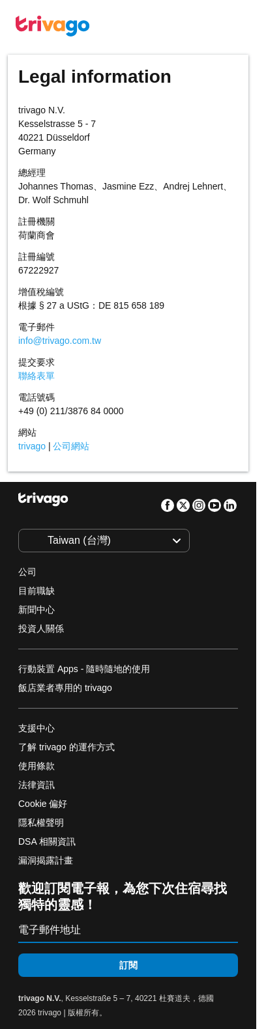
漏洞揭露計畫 (45, 860)
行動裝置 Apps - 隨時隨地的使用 (84, 669)
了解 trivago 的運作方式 (66, 747)
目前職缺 (36, 590)
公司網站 (71, 446)
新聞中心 (36, 609)
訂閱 (128, 965)
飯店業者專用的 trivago (65, 688)
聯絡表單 (36, 376)
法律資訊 (36, 785)
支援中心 (36, 728)
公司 (27, 572)
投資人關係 (41, 628)
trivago (32, 446)
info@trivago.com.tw (59, 340)
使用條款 (36, 766)
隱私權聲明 (41, 822)
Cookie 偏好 (44, 803)
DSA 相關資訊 (47, 841)
